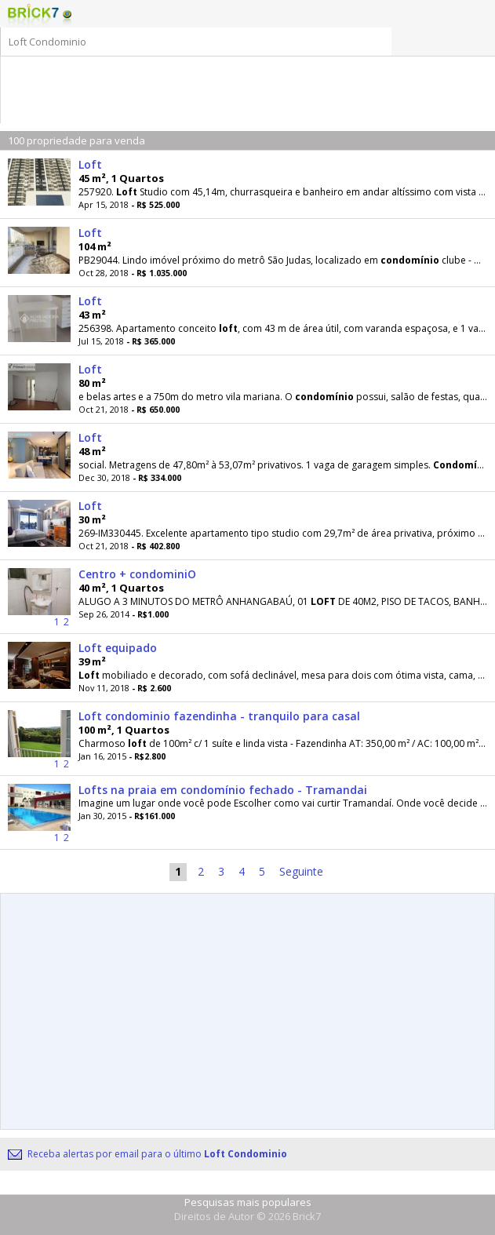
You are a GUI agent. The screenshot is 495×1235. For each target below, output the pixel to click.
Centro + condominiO (137, 573)
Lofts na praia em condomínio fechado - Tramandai (222, 789)
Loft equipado (117, 647)
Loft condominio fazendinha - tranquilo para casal (219, 716)
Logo (33, 15)
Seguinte (301, 871)
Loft (90, 164)
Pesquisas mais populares (247, 1202)
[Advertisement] (252, 80)
